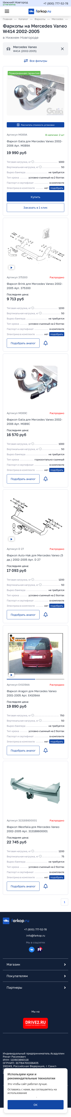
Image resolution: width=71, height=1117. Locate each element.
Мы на (35, 1011)
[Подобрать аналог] (23, 343)
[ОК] (35, 1104)
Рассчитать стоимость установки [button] (35, 124)
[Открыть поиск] (17, 11)
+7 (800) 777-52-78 (55, 3)
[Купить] (35, 197)
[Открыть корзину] (62, 11)
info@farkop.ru (35, 935)
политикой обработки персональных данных (31, 1094)
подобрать (56, 187)
